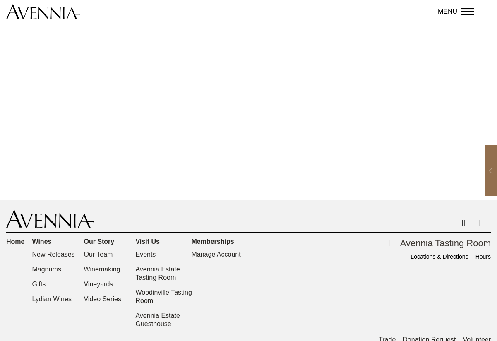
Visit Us (149, 241)
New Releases (53, 254)
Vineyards (98, 284)
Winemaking (102, 269)
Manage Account (215, 254)
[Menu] (467, 11)
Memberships (214, 241)
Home (15, 241)
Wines (43, 241)
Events (145, 254)
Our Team (98, 254)
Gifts (39, 284)
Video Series (102, 299)
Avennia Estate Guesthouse (157, 319)
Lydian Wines (51, 299)
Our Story (101, 241)
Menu (447, 11)
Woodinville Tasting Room (163, 296)
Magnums (46, 269)
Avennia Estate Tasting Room (157, 273)
